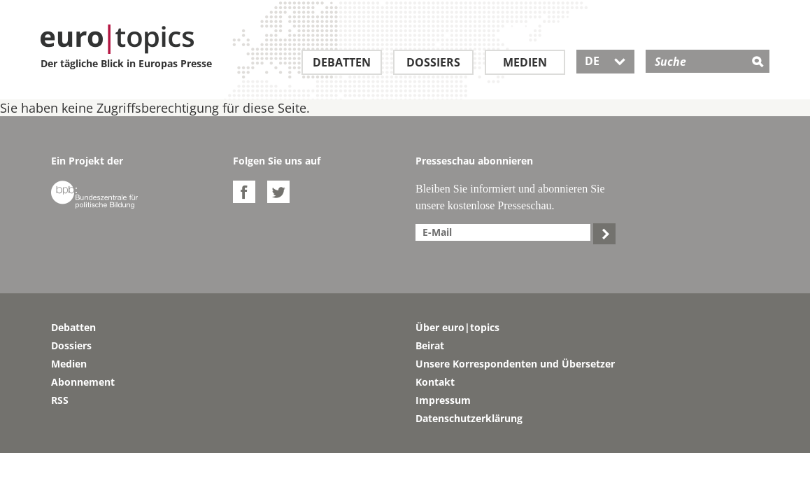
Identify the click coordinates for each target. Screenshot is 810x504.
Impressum (443, 400)
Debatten (342, 62)
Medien (525, 62)
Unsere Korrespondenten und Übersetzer (515, 363)
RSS (60, 400)
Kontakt (435, 381)
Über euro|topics (457, 327)
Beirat (429, 345)
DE (605, 61)
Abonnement (83, 381)
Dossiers (433, 62)
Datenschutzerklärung (469, 418)
